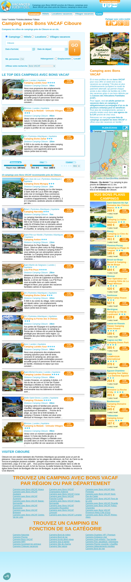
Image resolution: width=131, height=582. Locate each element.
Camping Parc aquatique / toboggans (102, 542)
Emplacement (64, 59)
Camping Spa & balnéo (59, 542)
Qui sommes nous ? (49, 554)
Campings (34, 14)
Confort (70, 162)
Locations (40, 36)
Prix (43, 162)
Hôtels (45, 14)
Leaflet (99, 178)
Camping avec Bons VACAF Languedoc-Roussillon (61, 506)
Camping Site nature (58, 546)
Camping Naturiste (21, 535)
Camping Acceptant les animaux (27, 544)
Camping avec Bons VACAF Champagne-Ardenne (61, 490)
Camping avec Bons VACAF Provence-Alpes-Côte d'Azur (98, 511)
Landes (33, 80)
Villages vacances (84, 14)
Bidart (26, 209)
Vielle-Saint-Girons (32, 398)
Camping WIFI (19, 542)
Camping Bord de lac (58, 537)
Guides (92, 559)
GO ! (74, 48)
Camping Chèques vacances (25, 546)
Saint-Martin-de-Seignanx (35, 265)
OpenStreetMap (112, 178)
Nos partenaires (83, 554)
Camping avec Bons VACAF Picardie (102, 503)
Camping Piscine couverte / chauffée (102, 544)
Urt (25, 136)
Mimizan (27, 108)
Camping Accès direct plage (61, 539)
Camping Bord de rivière (59, 535)
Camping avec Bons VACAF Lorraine (65, 515)
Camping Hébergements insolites (100, 546)
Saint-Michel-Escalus (33, 372)
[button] (7, 576)
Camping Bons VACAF (23, 539)
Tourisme (110, 131)
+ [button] (125, 167)
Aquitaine (42, 80)
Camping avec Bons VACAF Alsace (28, 489)
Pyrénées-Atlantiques (37, 136)
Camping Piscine (20, 537)
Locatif (77, 59)
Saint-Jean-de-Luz (32, 179)
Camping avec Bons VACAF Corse (64, 494)
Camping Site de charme (60, 544)
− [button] (125, 172)
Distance (15, 162)
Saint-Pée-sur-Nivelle (33, 235)
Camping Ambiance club (96, 537)
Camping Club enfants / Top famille (101, 539)
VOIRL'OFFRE (68, 81)
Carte (99, 14)
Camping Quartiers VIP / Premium (100, 535)
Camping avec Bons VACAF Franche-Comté (61, 497)
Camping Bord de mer (95, 549)
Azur (26, 80)
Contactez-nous (67, 554)
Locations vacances (62, 14)
